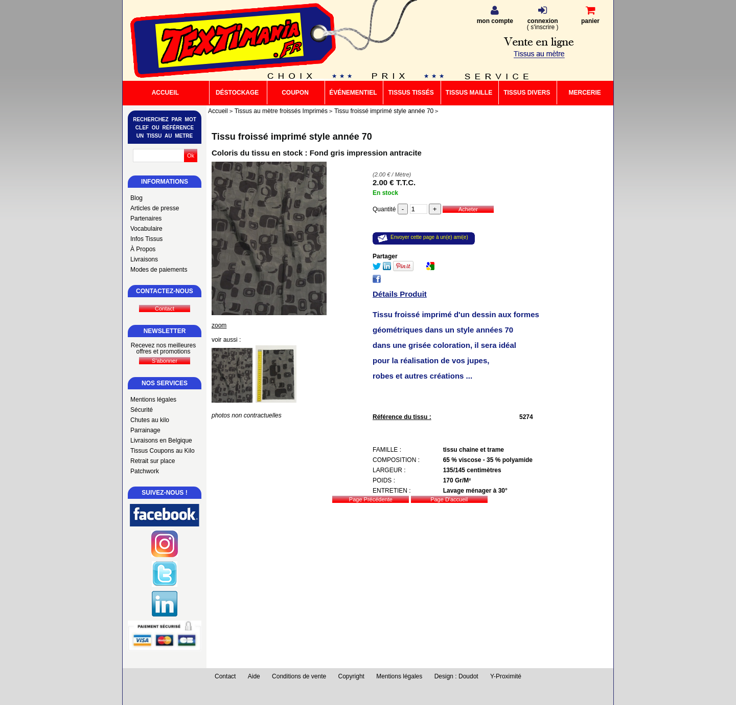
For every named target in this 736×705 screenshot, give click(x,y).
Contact (225, 676)
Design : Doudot (456, 676)
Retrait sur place (152, 461)
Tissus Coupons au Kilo (162, 450)
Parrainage (145, 430)
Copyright (351, 676)
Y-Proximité (505, 676)
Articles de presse (154, 208)
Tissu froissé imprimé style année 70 (292, 136)
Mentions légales (153, 399)
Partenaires (146, 218)
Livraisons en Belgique (161, 440)
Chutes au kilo (149, 420)
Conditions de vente (299, 676)
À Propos (142, 249)
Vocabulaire (146, 228)
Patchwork (144, 471)
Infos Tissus (146, 239)
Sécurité (141, 409)
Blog (136, 198)
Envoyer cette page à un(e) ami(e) (429, 237)
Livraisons (144, 259)
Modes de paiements (158, 269)
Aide (254, 676)
